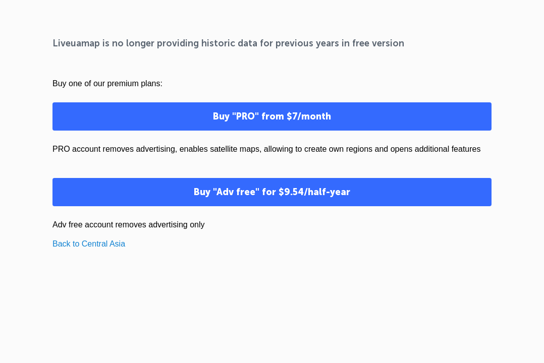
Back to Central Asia (88, 243)
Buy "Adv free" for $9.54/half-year (272, 192)
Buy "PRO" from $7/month (272, 116)
